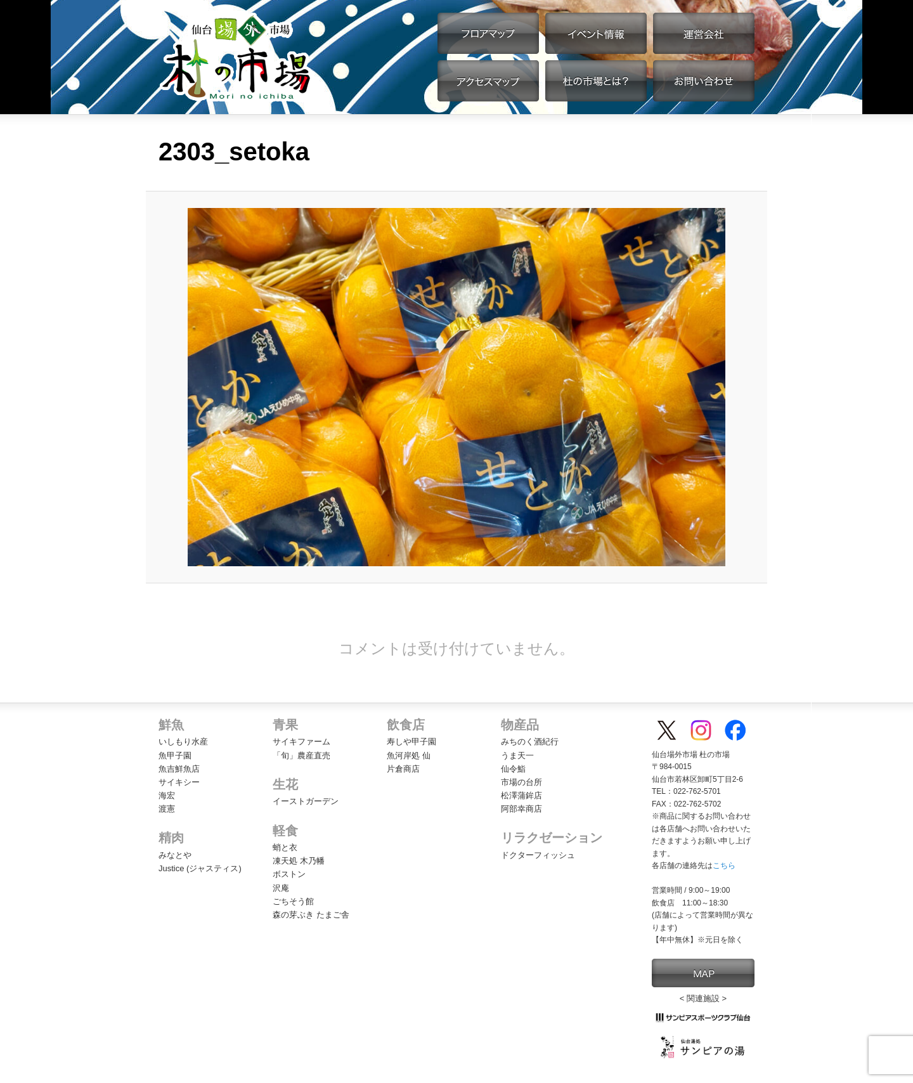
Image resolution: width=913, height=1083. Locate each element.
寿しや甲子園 (411, 741)
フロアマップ (488, 33)
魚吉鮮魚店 (179, 769)
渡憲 (167, 809)
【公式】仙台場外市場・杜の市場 (236, 57)
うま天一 (517, 755)
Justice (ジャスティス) (200, 868)
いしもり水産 (183, 741)
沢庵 (281, 888)
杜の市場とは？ (596, 80)
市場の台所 (521, 782)
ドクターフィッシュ (538, 855)
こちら (724, 865)
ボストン (289, 874)
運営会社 (703, 33)
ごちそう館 (293, 901)
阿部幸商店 (521, 809)
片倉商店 (403, 769)
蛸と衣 (285, 847)
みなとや (175, 855)
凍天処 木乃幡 (299, 861)
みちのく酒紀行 (530, 741)
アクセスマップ (488, 80)
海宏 (167, 795)
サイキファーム (301, 741)
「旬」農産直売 (301, 755)
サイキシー (179, 782)
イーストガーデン (306, 801)
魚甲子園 (175, 755)
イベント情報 (596, 33)
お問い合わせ (703, 80)
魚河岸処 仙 (409, 755)
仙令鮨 (513, 769)
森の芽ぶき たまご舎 (311, 914)
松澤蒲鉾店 (521, 795)
